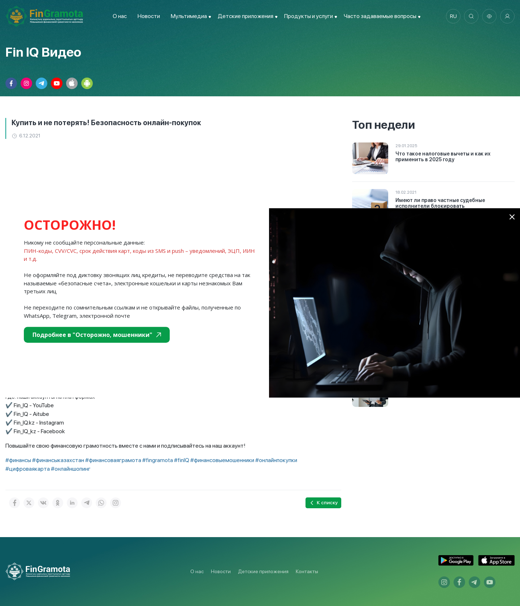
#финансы (18, 460)
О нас (120, 16)
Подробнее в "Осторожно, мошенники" (96, 335)
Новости (149, 16)
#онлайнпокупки (276, 460)
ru (453, 16)
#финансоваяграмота (113, 460)
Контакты (307, 571)
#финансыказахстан (58, 460)
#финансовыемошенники (222, 460)
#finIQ (181, 460)
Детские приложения (263, 571)
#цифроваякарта (27, 468)
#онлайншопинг (71, 468)
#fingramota (157, 460)
